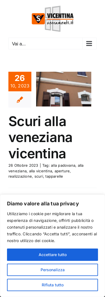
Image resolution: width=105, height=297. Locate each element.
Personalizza (53, 269)
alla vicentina (40, 171)
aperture (62, 171)
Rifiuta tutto (53, 284)
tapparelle (54, 176)
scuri (38, 176)
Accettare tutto (53, 254)
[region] (52, 245)
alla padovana (63, 165)
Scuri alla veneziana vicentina (40, 137)
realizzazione (20, 176)
